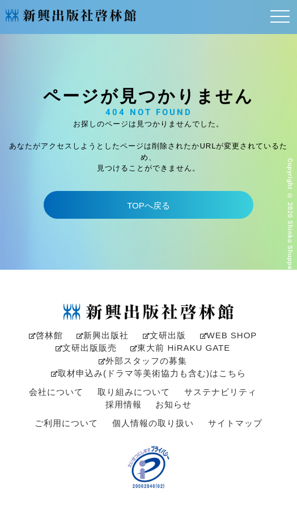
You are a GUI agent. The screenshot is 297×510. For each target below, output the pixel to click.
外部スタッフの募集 (143, 361)
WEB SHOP (228, 335)
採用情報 (123, 404)
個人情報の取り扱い (153, 423)
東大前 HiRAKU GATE (180, 347)
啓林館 (46, 335)
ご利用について (66, 423)
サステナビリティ (220, 392)
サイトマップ (235, 423)
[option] (148, 255)
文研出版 (164, 335)
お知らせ (173, 404)
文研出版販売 (86, 347)
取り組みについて (133, 392)
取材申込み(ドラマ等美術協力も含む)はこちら (148, 373)
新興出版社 (103, 335)
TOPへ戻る (148, 205)
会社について (56, 392)
